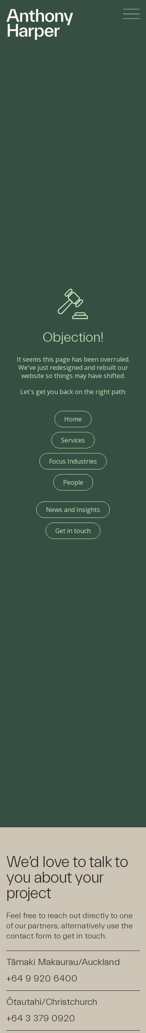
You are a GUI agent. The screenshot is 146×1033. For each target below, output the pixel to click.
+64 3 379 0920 (40, 1018)
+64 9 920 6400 (41, 978)
